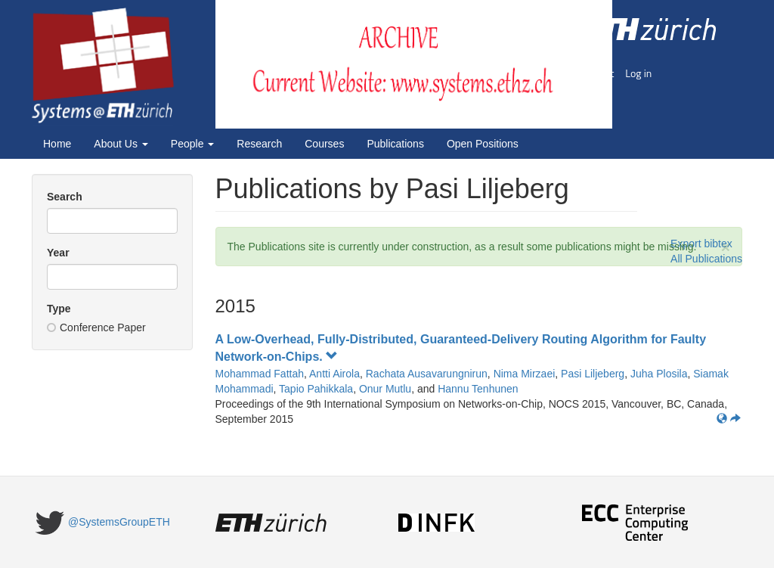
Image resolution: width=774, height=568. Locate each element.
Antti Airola (334, 374)
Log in (638, 73)
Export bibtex (701, 243)
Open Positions (483, 144)
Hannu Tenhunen (478, 389)
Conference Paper (96, 327)
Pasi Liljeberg (592, 374)
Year (58, 253)
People (192, 144)
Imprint (598, 73)
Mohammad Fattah (260, 374)
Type (59, 309)
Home (57, 144)
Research (259, 144)
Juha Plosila (659, 374)
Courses (324, 144)
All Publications (706, 259)
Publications (395, 144)
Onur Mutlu (385, 389)
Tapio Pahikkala (316, 389)
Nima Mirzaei (525, 374)
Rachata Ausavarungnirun (427, 374)
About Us (120, 144)
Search (64, 197)
